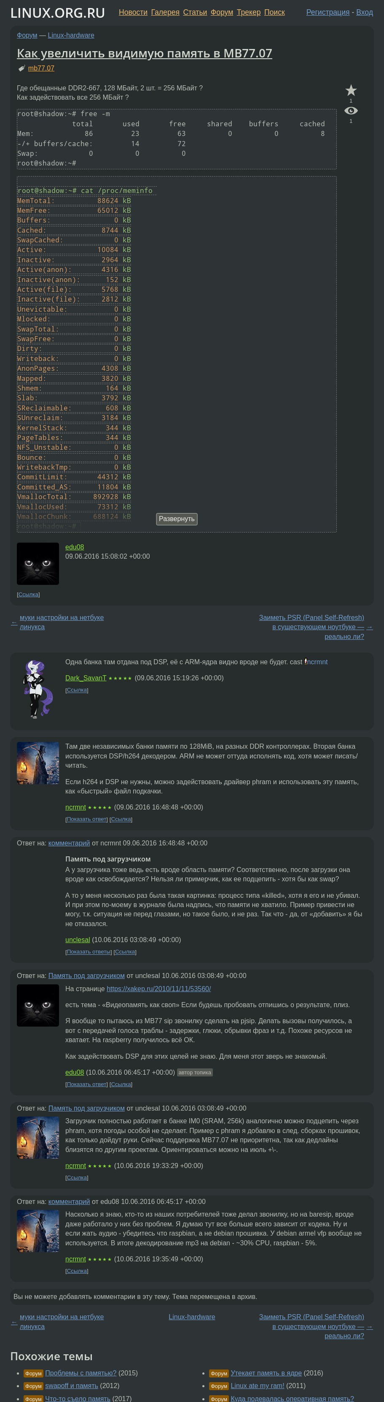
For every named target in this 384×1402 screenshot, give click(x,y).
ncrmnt (317, 662)
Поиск (274, 12)
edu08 (74, 547)
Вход (364, 12)
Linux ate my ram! (257, 1385)
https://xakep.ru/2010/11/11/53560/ (159, 988)
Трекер (249, 12)
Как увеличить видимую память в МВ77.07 (144, 53)
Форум (222, 12)
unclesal (77, 939)
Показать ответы (88, 952)
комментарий (69, 843)
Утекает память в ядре (266, 1373)
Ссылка (28, 594)
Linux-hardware (71, 35)
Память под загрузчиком (86, 975)
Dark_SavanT (86, 678)
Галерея (165, 12)
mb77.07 (41, 68)
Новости (133, 12)
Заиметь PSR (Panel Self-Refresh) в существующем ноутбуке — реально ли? (311, 627)
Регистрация (328, 12)
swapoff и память (71, 1385)
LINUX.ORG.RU (57, 12)
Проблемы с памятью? (80, 1373)
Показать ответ (87, 819)
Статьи (195, 12)
